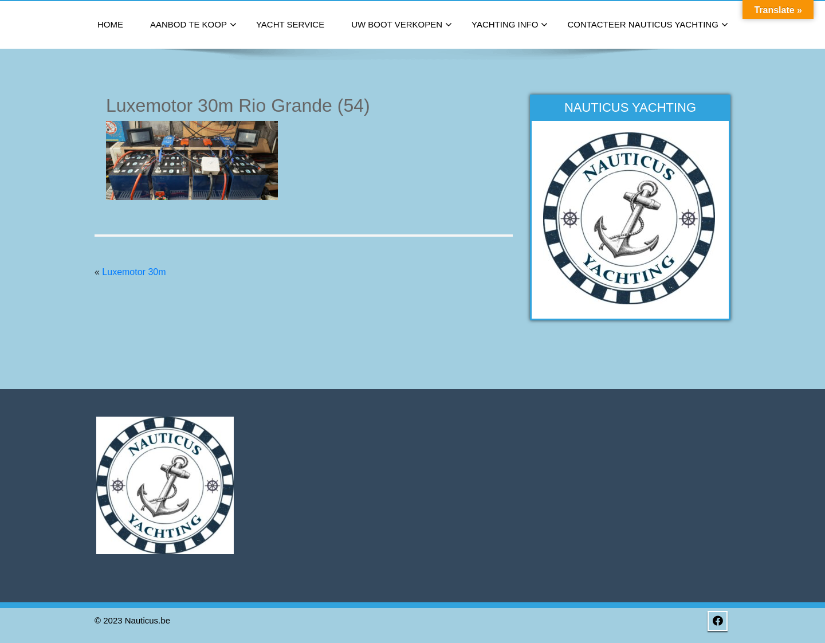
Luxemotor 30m (134, 272)
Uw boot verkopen (401, 25)
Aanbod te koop (193, 25)
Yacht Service (290, 24)
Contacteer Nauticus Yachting (647, 25)
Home (110, 24)
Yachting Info (510, 25)
